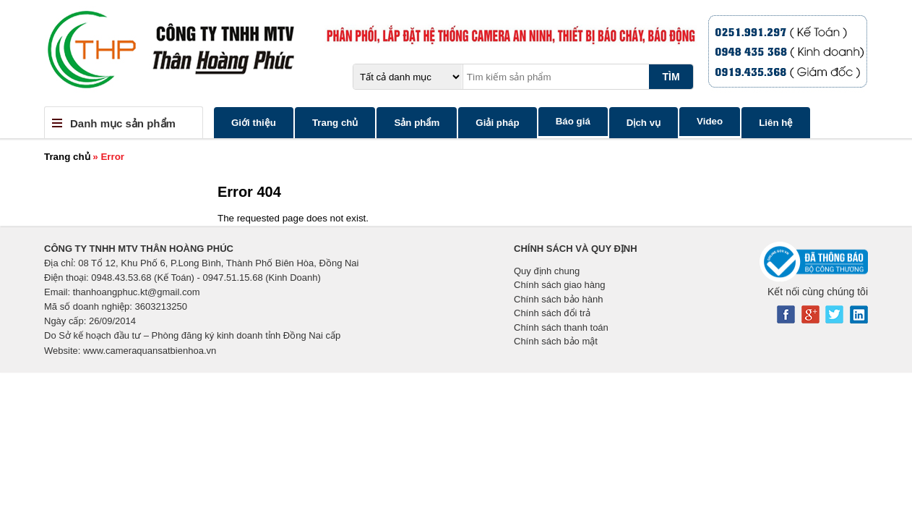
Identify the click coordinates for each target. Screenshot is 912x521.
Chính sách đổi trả (552, 313)
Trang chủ (335, 122)
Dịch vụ (644, 122)
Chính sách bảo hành (558, 299)
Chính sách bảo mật (556, 341)
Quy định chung (547, 271)
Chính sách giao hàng (559, 284)
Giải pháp (497, 122)
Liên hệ (776, 122)
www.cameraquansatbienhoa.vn (149, 350)
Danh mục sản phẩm (123, 123)
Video (710, 121)
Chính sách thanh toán (561, 327)
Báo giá (573, 121)
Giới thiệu (253, 122)
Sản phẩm (416, 122)
